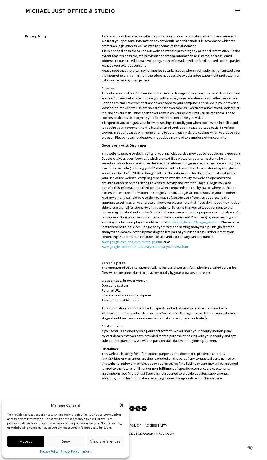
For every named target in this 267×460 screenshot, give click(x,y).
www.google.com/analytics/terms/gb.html (132, 242)
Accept (26, 441)
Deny (65, 441)
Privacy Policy (49, 451)
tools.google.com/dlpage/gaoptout (194, 222)
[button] (121, 405)
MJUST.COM (165, 433)
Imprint (86, 451)
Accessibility (156, 425)
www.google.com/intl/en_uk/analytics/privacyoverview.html (145, 246)
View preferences (105, 441)
